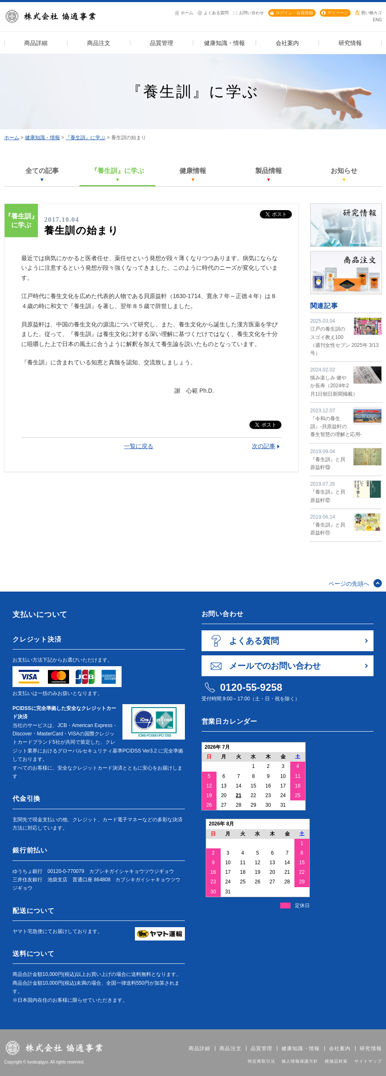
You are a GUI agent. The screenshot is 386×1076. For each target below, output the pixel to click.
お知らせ (344, 174)
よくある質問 (216, 12)
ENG (377, 20)
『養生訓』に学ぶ (85, 137)
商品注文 (230, 1048)
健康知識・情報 (42, 137)
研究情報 (371, 1048)
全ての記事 (42, 174)
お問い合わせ (251, 12)
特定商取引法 (261, 1061)
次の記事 (263, 446)
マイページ (337, 12)
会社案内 (340, 1048)
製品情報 (268, 174)
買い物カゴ (371, 12)
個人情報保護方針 (299, 1061)
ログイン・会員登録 (294, 12)
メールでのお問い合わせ (275, 665)
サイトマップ (368, 1061)
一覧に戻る (138, 446)
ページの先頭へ (349, 583)
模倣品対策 (336, 1061)
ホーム (187, 12)
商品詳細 (200, 1048)
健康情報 (192, 174)
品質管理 (262, 1048)
